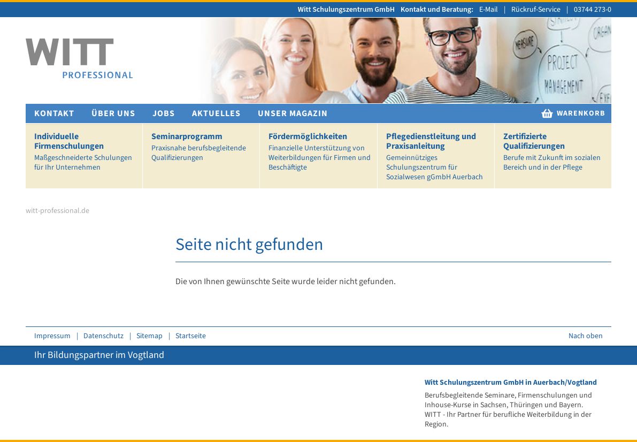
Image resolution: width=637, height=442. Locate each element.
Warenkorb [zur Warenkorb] (573, 113)
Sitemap (149, 336)
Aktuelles (216, 113)
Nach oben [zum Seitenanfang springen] (586, 336)
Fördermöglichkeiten (320, 152)
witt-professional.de (57, 210)
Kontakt (54, 113)
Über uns (113, 113)
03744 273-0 (592, 9)
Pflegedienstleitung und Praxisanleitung (438, 156)
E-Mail (488, 9)
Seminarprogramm (203, 147)
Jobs (163, 113)
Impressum (52, 336)
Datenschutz (103, 336)
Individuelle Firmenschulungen (86, 152)
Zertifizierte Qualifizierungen (555, 152)
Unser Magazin (293, 113)
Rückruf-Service (536, 9)
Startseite (190, 336)
